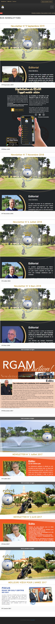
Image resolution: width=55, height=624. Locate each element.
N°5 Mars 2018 (6, 345)
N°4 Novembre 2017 (7, 410)
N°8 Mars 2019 (6, 149)
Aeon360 (33, 620)
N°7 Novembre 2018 (7, 213)
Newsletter (3, 1)
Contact (14, 1)
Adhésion (9, 1)
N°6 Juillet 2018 (6, 281)
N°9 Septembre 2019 (7, 84)
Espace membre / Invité (47, 1)
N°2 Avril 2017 (6, 544)
